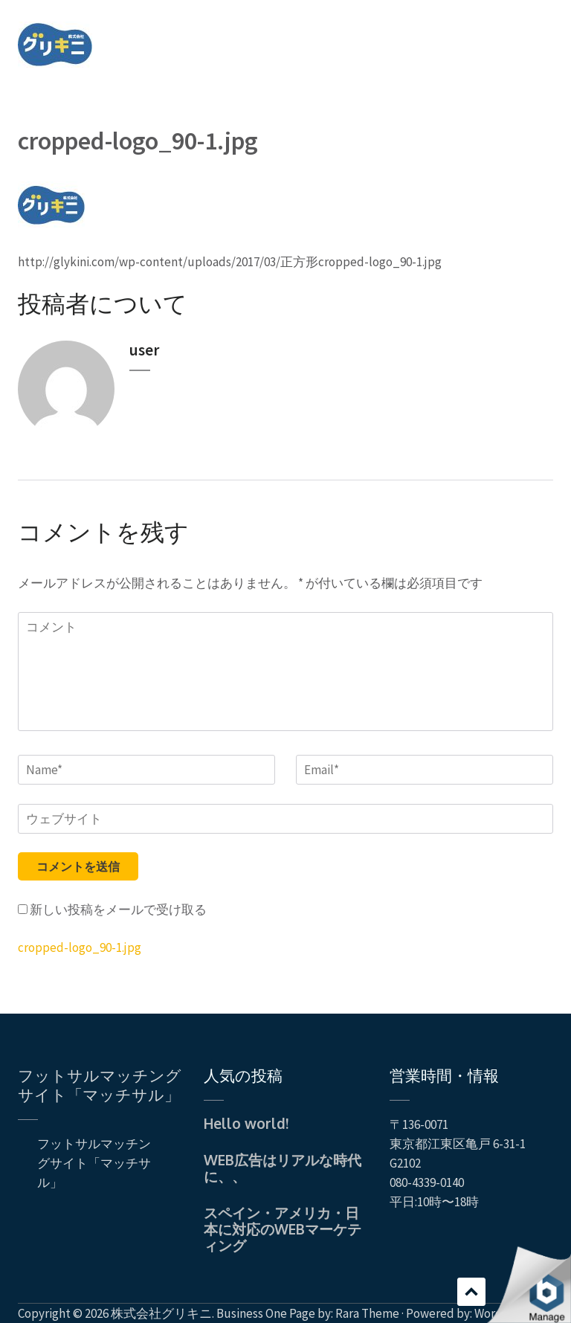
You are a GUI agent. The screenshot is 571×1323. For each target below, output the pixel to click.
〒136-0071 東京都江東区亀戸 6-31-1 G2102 (458, 1143)
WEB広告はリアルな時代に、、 (282, 1167)
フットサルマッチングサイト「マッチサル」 (99, 1084)
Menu (542, 33)
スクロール (471, 1292)
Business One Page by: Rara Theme (307, 1313)
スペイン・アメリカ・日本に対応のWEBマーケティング (282, 1228)
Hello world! (246, 1123)
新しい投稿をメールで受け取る (118, 909)
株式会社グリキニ (161, 1313)
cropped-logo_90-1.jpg (79, 947)
